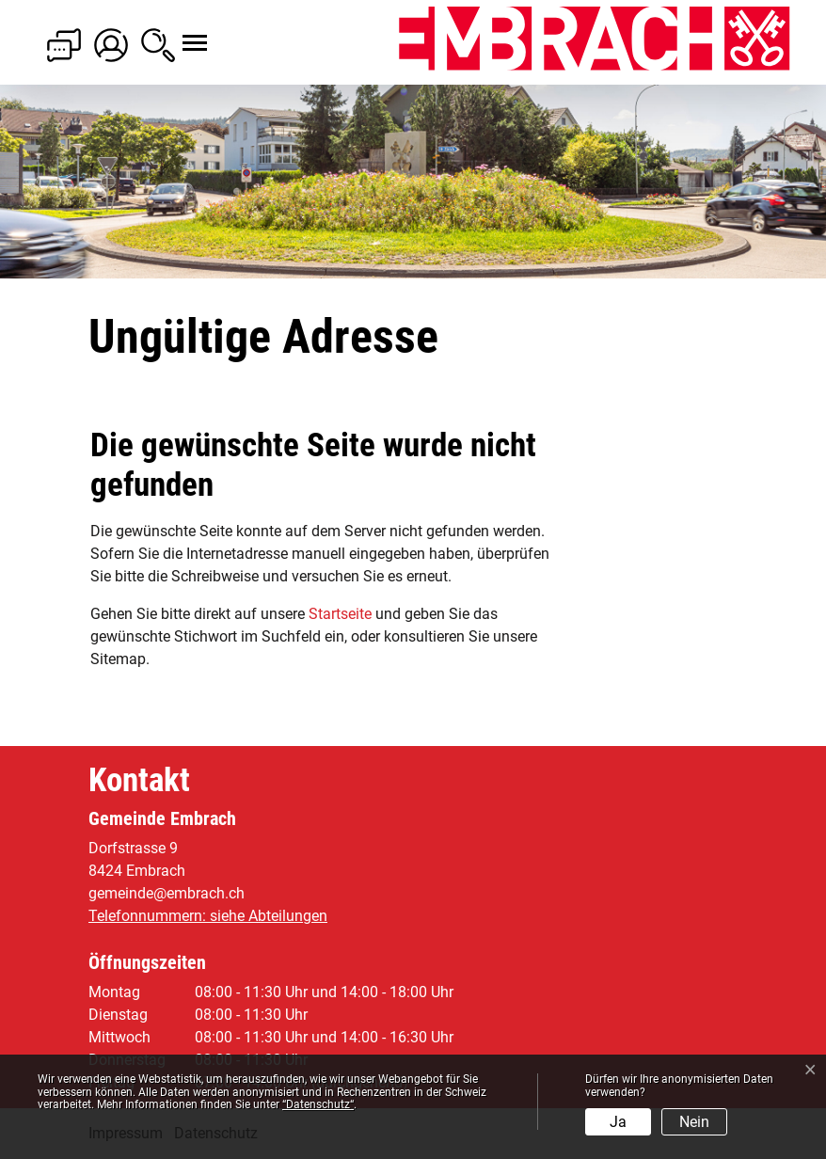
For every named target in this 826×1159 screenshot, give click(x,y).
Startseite (340, 614)
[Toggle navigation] (178, 33)
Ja (618, 1122)
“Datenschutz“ (318, 1104)
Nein (694, 1122)
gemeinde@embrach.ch (166, 893)
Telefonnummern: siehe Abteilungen (207, 916)
